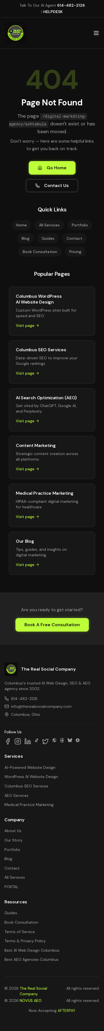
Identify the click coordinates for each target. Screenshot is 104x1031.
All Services (49, 225)
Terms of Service (19, 931)
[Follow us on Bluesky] (70, 741)
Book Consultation (40, 251)
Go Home (52, 168)
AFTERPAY (66, 1010)
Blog (25, 238)
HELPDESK (53, 11)
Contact (74, 238)
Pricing (75, 251)
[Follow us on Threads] (62, 741)
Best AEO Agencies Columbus (31, 959)
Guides (48, 238)
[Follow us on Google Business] (77, 741)
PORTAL (11, 886)
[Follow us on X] (45, 741)
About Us (12, 830)
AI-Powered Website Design (29, 767)
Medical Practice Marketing (29, 804)
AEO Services (16, 795)
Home (21, 225)
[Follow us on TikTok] (36, 741)
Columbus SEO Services (26, 786)
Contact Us (52, 185)
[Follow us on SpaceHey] (54, 741)
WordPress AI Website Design (31, 776)
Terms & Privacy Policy (25, 940)
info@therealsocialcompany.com (38, 706)
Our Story (13, 840)
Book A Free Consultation (52, 625)
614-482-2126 (71, 5)
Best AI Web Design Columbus (31, 950)
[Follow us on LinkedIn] (27, 741)
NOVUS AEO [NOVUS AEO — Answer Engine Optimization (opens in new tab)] (31, 1000)
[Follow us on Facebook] (7, 741)
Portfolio (80, 225)
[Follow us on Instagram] (17, 741)
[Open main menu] (96, 33)
